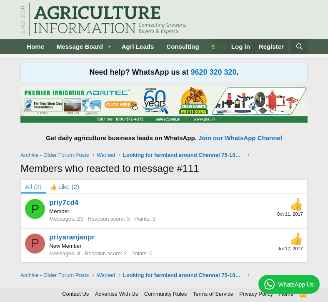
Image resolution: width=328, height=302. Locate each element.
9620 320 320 (213, 72)
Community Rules (165, 294)
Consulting (182, 46)
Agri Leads (138, 46)
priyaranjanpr (72, 237)
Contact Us (75, 294)
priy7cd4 (63, 202)
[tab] (64, 187)
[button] (109, 46)
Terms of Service (213, 294)
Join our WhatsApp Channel (240, 137)
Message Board (80, 46)
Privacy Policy (256, 294)
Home (35, 46)
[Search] (299, 46)
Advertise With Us (116, 294)
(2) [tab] (33, 186)
